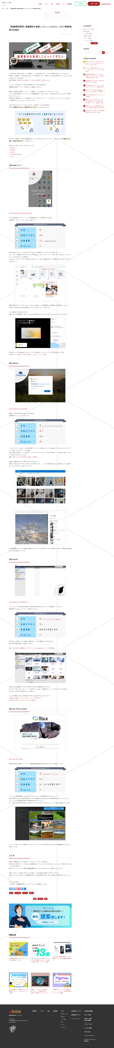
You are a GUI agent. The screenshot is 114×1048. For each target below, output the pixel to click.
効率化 (31, 892)
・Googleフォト (13, 147)
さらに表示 (94, 43)
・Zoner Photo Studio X (15, 154)
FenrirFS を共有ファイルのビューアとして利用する (22, 700)
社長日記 (85, 36)
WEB (11, 892)
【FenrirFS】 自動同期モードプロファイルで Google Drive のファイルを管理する (34, 648)
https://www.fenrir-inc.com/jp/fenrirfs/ (18, 602)
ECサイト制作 (87, 1007)
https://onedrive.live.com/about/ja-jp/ (18, 408)
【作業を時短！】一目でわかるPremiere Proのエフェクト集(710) (94, 85)
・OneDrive (12, 150)
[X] (100, 1044)
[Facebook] (96, 1044)
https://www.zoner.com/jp (15, 759)
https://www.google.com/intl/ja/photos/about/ (20, 213)
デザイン (25, 892)
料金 (54, 4)
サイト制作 (18, 892)
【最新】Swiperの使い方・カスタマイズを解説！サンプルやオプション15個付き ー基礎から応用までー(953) (95, 78)
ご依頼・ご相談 (95, 3)
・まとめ (11, 156)
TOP (3, 8)
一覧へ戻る (40, 899)
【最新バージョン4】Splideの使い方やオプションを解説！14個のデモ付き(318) (95, 120)
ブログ (65, 4)
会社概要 (59, 4)
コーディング (86, 40)
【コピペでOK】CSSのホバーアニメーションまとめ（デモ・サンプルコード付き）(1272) (95, 70)
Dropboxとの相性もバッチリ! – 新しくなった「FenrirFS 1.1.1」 (25, 698)
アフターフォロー (88, 1017)
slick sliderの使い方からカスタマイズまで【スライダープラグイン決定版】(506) (95, 91)
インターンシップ (75, 1011)
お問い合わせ (87, 1024)
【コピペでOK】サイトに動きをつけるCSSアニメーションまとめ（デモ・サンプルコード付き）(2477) (95, 63)
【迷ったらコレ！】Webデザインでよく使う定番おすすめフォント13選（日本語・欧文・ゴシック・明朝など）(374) (95, 112)
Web (62, 1014)
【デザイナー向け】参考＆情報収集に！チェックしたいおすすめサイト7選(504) (95, 98)
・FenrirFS (12, 152)
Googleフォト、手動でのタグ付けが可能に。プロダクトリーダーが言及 (28, 354)
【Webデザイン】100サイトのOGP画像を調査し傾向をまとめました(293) (95, 127)
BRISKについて (87, 29)
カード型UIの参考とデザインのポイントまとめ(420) (95, 105)
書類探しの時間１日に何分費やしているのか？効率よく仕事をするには (31, 80)
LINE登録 (82, 3)
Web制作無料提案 (88, 1004)
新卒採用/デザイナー (76, 1007)
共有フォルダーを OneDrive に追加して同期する (25, 457)
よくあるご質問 (88, 1020)
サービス (48, 4)
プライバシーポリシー (89, 1028)
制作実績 (42, 4)
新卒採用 (71, 4)
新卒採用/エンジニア (76, 1004)
